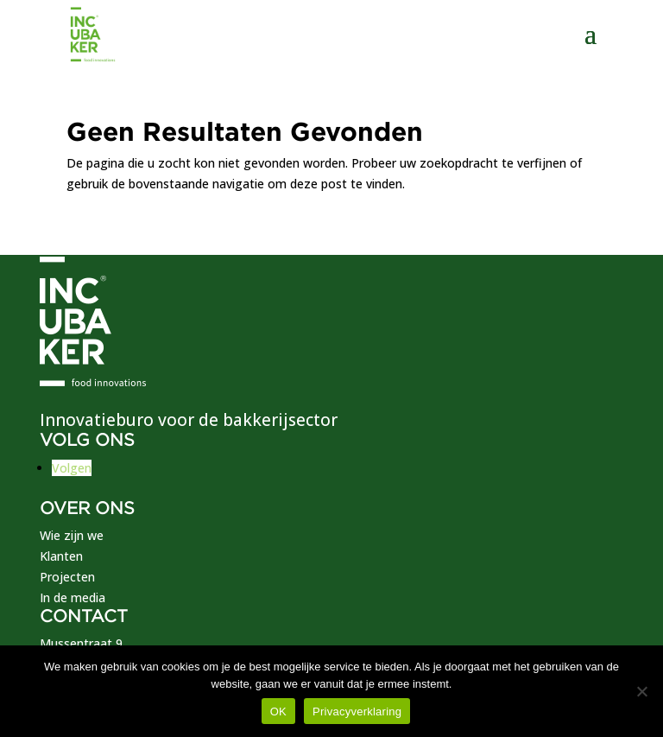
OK (278, 711)
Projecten (67, 577)
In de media (72, 597)
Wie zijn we (72, 535)
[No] (641, 691)
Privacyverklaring (357, 711)
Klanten (61, 556)
